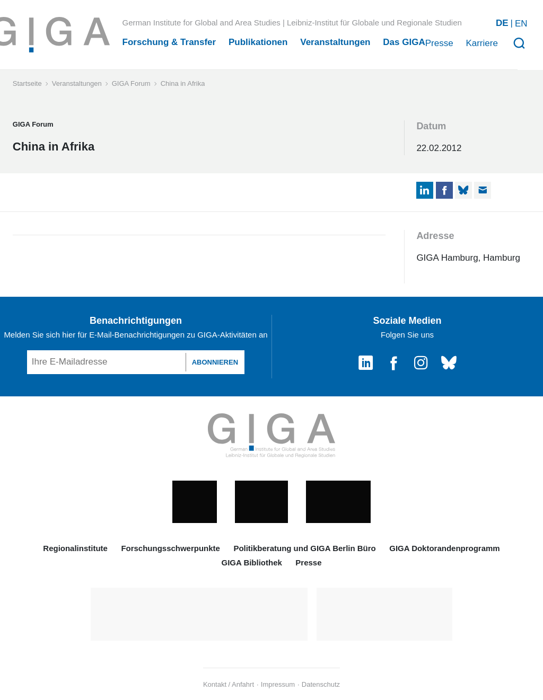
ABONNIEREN (215, 362)
